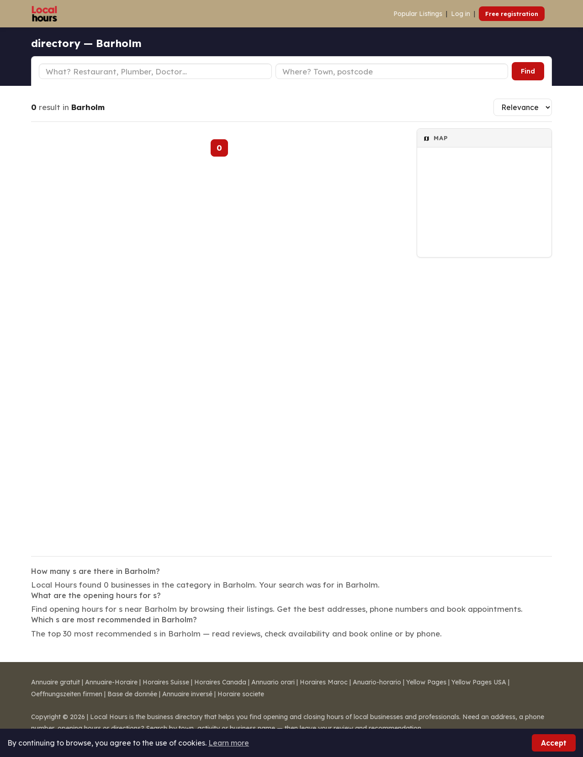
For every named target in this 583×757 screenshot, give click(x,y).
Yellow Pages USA (478, 682)
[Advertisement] (484, 401)
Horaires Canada (220, 682)
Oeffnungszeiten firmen (66, 694)
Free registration (511, 13)
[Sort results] (522, 107)
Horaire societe (240, 694)
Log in (460, 14)
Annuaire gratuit (55, 682)
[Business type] (155, 71)
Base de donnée (132, 694)
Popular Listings (417, 14)
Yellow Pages (426, 682)
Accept (554, 742)
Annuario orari (273, 682)
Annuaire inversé (187, 694)
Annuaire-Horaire (111, 682)
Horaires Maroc (324, 682)
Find (528, 71)
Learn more (228, 742)
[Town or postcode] (392, 71)
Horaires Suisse (166, 682)
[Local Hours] (45, 13)
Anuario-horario (377, 682)
